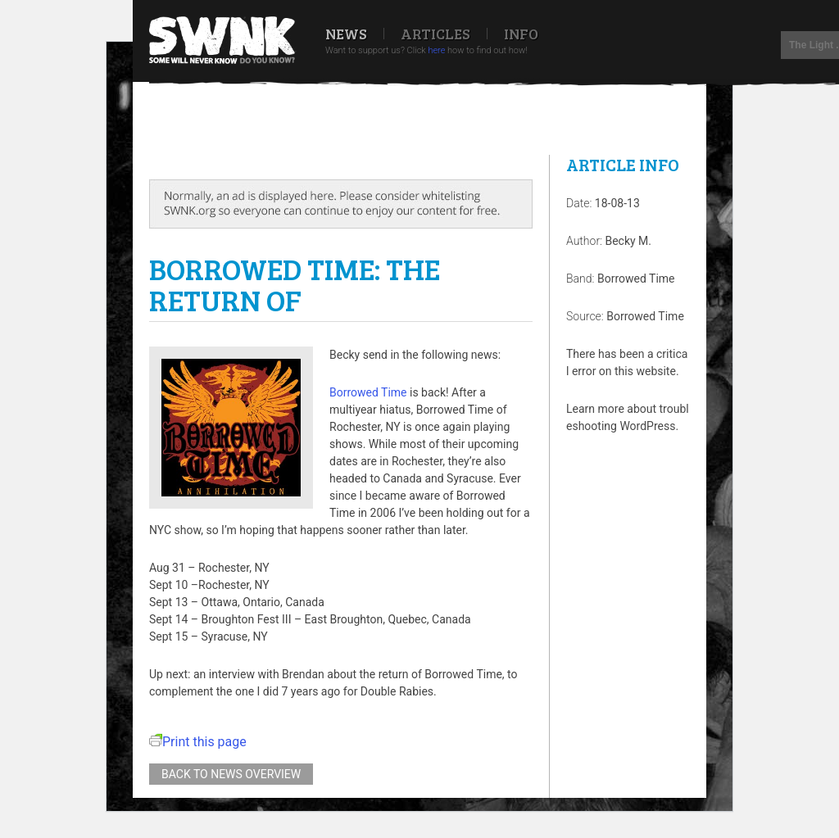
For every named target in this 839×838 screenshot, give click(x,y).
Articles (435, 33)
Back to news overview (231, 774)
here (436, 50)
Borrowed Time (368, 392)
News (346, 33)
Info (521, 33)
